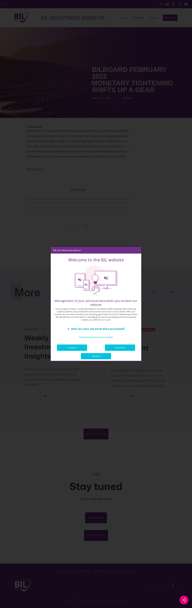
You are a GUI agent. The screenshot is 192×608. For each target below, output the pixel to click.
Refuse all (96, 356)
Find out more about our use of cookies (96, 337)
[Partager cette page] (184, 600)
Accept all (72, 347)
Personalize (120, 347)
